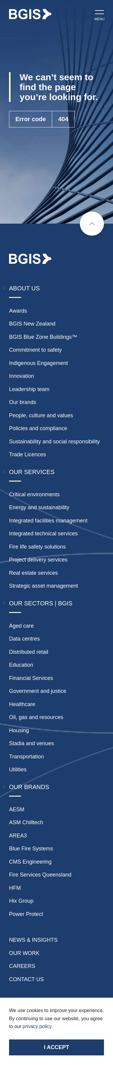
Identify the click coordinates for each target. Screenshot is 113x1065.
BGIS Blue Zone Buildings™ (43, 337)
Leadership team (29, 389)
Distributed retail (28, 652)
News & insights (33, 940)
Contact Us (26, 979)
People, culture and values (41, 415)
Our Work (24, 953)
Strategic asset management (43, 586)
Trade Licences (27, 454)
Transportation (26, 757)
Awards (18, 311)
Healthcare (22, 704)
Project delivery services (38, 560)
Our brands (22, 402)
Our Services (32, 472)
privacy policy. (37, 1026)
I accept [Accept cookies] (56, 1047)
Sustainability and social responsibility (54, 442)
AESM (16, 809)
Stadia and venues (31, 743)
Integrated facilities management (48, 521)
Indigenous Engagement (38, 363)
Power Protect (26, 914)
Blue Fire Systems (31, 849)
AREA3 (18, 836)
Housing (19, 730)
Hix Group (21, 901)
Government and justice (37, 691)
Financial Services (31, 678)
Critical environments (34, 494)
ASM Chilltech (26, 822)
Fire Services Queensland (40, 875)
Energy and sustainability (39, 507)
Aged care (21, 626)
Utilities (18, 770)
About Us (24, 288)
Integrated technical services (43, 534)
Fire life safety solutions (37, 547)
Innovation (21, 376)
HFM (15, 888)
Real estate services (33, 573)
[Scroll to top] (92, 224)
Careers (22, 966)
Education (21, 665)
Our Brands (29, 787)
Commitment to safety (35, 350)
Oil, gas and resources (36, 717)
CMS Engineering (30, 862)
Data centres (24, 639)
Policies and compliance (38, 428)
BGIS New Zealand (32, 324)
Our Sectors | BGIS (40, 603)
